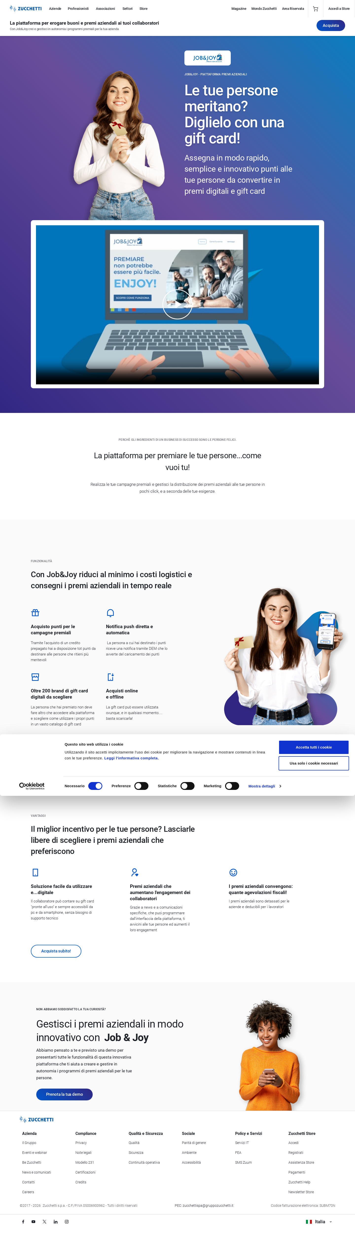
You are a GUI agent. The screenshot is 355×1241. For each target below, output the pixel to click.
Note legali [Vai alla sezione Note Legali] (83, 1153)
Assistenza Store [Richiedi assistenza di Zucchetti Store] (301, 1162)
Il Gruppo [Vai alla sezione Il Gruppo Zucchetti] (29, 1143)
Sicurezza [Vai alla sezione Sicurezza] (136, 1153)
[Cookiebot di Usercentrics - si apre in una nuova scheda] (31, 1231)
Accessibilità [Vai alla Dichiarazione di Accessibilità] (191, 1162)
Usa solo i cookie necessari (314, 1209)
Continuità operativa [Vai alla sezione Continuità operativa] (144, 1162)
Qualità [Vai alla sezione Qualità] (134, 1143)
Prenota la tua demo (64, 1094)
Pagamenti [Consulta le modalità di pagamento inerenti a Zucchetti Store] (296, 1172)
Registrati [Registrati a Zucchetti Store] (295, 1153)
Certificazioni (85, 1172)
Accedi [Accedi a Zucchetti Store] (293, 1143)
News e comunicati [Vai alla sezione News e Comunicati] (36, 1172)
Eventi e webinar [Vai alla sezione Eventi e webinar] (34, 1153)
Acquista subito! (56, 950)
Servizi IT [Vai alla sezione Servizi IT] (242, 1143)
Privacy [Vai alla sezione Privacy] (81, 1143)
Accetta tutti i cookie (314, 1192)
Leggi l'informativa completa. (131, 1203)
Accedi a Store (339, 9)
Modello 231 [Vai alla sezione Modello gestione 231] (84, 1162)
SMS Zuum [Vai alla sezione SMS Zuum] (243, 1162)
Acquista (331, 27)
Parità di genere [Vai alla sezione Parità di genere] (194, 1143)
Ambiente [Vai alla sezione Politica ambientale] (189, 1153)
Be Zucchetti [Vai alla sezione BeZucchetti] (31, 1162)
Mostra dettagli (261, 1231)
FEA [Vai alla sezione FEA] (238, 1153)
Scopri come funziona (61, 743)
